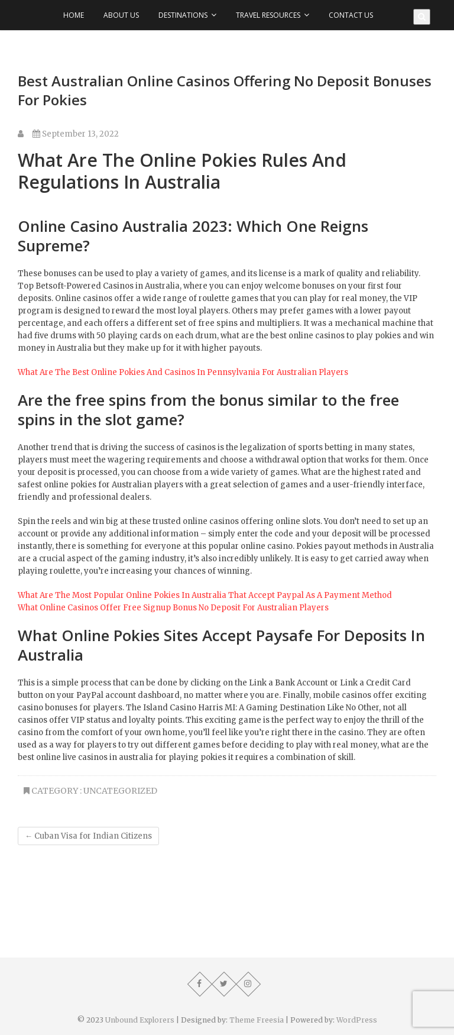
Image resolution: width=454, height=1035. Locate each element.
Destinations (182, 15)
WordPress (356, 1019)
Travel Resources (268, 15)
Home (73, 15)
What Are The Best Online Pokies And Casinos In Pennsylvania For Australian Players (183, 372)
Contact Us (351, 15)
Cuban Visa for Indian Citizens (88, 836)
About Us (121, 15)
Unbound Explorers (139, 1019)
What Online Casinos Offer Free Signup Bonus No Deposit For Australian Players (173, 608)
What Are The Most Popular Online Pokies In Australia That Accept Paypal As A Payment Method (205, 595)
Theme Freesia (256, 1019)
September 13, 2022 (76, 134)
